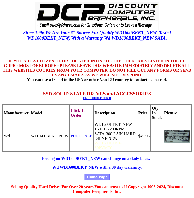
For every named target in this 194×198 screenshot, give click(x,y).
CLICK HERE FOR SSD (97, 98)
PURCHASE (81, 136)
